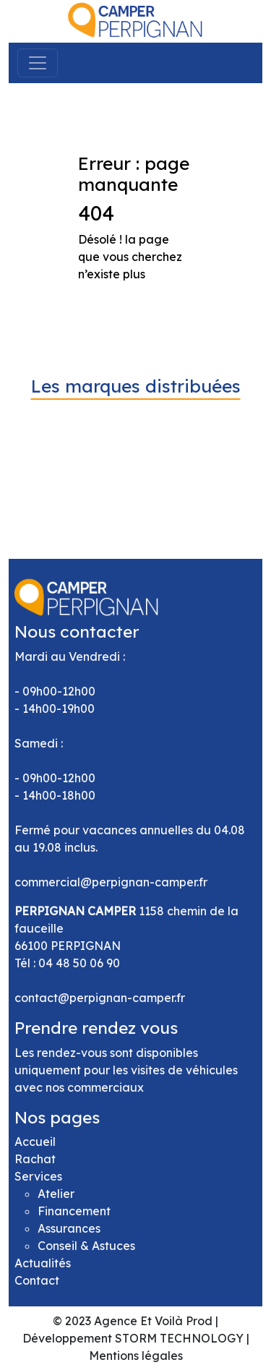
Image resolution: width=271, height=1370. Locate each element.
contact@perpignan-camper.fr (99, 997)
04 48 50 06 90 (79, 963)
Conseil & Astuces (86, 1245)
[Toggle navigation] (37, 62)
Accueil (35, 1141)
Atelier (56, 1193)
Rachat (35, 1159)
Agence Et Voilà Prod (153, 1321)
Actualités (42, 1263)
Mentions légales (136, 1355)
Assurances (69, 1228)
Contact (36, 1280)
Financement (74, 1211)
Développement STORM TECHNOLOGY (133, 1338)
